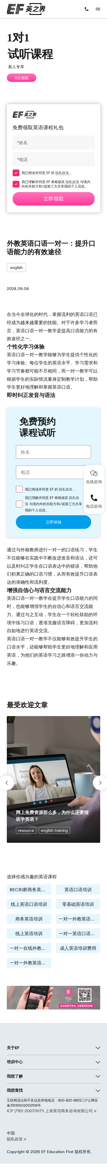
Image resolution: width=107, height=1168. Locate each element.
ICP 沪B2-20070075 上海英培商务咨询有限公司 (50, 1111)
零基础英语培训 (78, 904)
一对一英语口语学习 (79, 933)
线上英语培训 (29, 933)
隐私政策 (62, 172)
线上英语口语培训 (29, 904)
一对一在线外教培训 (30, 948)
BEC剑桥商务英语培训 (30, 889)
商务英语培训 (29, 919)
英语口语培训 (78, 889)
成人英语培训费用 (78, 948)
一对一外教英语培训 (79, 919)
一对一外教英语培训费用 (30, 963)
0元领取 (21, 78)
